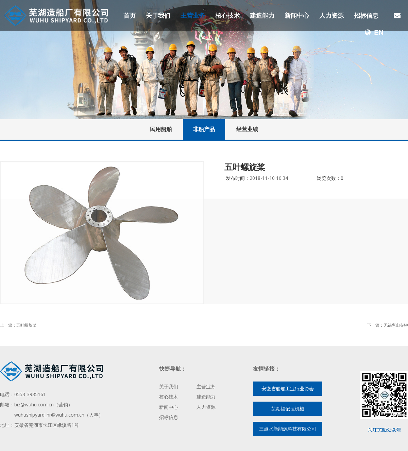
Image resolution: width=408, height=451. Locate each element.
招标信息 (366, 15)
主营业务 (193, 15)
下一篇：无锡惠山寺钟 (387, 325)
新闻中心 (297, 15)
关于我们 (158, 15)
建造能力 (262, 15)
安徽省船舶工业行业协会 (287, 388)
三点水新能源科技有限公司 (287, 428)
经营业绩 (247, 129)
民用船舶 (161, 129)
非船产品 (204, 129)
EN (374, 32)
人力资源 (331, 15)
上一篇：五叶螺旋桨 (18, 325)
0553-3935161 (30, 394)
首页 (129, 15)
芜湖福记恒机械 (287, 408)
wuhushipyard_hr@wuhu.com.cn (49, 414)
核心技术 (227, 15)
